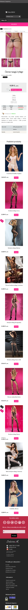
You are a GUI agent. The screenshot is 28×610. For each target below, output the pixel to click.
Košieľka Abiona (14, 508)
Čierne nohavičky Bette (14, 397)
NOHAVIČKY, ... (8, 31)
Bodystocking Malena (14, 248)
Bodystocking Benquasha (14, 322)
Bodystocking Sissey (14, 434)
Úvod (2, 31)
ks (9, 90)
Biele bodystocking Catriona (14, 471)
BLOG (7, 589)
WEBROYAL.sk (10, 556)
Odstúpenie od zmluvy (11, 570)
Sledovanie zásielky (10, 584)
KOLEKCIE (14, 24)
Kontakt (7, 564)
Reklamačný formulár (10, 572)
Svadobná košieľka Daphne (14, 173)
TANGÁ (16, 31)
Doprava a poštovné (10, 580)
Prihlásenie (2, 1)
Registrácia (8, 1)
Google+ (11, 549)
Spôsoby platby (9, 582)
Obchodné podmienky (11, 566)
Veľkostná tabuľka (10, 587)
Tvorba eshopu (10, 554)
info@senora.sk (12, 547)
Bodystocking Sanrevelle (14, 359)
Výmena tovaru (9, 568)
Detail (16, 177)
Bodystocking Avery (14, 210)
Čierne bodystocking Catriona (14, 285)
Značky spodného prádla (11, 585)
